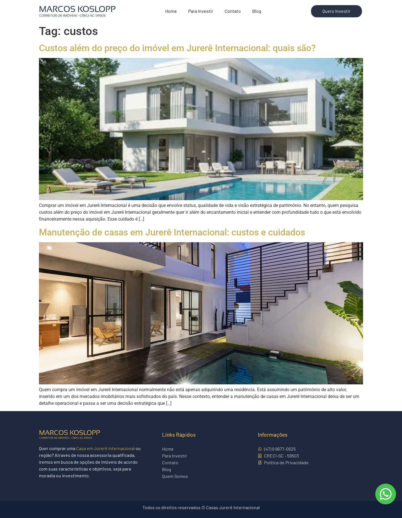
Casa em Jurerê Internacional (105, 448)
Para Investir (200, 11)
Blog (256, 11)
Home (171, 11)
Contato (233, 11)
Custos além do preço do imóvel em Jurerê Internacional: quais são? (177, 48)
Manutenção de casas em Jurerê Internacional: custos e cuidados (172, 232)
